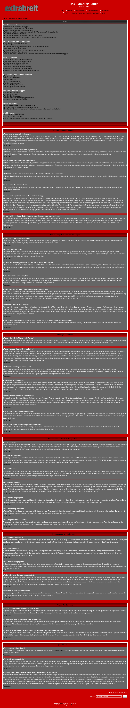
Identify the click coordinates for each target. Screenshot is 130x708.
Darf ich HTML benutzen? (11, 78)
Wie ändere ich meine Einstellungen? (15, 43)
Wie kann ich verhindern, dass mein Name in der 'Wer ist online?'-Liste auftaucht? (30, 32)
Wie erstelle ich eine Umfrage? (13, 65)
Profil (65, 13)
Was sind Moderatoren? (11, 94)
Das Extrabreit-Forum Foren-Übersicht (15, 18)
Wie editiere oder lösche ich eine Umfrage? (17, 67)
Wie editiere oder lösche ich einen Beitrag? (17, 61)
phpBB (61, 703)
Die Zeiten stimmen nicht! (11, 45)
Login (102, 13)
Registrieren (104, 10)
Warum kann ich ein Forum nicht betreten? (17, 68)
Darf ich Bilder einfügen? (11, 81)
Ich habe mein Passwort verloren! (14, 34)
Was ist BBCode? (9, 76)
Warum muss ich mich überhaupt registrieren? (18, 28)
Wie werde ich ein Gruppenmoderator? (16, 99)
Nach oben (7, 145)
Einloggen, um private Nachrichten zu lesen (84, 13)
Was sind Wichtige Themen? (12, 85)
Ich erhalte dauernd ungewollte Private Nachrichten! (20, 107)
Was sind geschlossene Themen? (14, 87)
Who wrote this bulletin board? (13, 115)
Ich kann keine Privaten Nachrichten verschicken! (19, 105)
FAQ (61, 10)
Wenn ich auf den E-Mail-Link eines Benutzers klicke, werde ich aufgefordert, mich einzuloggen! (35, 54)
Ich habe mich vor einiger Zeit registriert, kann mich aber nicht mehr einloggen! (29, 37)
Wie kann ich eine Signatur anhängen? (16, 63)
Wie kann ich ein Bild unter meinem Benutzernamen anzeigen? (24, 50)
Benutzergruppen (92, 10)
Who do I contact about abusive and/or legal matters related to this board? (28, 118)
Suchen (69, 10)
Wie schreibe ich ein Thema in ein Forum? (17, 59)
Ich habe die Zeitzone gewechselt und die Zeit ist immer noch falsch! (26, 47)
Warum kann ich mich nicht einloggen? (16, 27)
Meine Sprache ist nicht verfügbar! (14, 48)
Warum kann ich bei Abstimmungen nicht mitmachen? (21, 70)
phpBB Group (59, 650)
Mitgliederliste (79, 10)
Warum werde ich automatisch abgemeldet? (18, 30)
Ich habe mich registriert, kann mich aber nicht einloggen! (22, 35)
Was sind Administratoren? (12, 92)
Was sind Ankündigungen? (12, 83)
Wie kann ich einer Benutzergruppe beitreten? (18, 98)
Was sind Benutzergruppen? (12, 96)
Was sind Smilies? (9, 79)
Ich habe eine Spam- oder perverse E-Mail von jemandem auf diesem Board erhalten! (32, 109)
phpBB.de (71, 705)
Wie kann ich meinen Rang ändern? (15, 52)
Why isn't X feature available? (13, 116)
